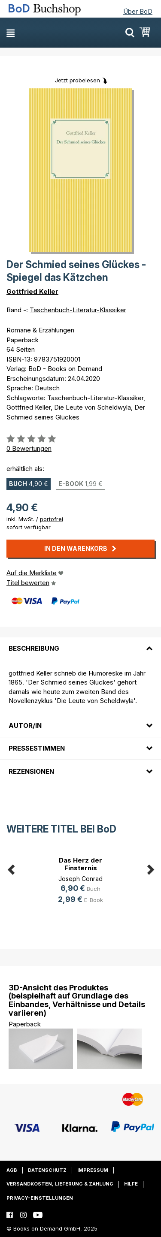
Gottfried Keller (32, 291)
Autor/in (25, 725)
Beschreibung (34, 648)
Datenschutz (47, 1170)
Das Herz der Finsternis (80, 864)
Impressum (92, 1170)
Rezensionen (31, 771)
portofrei (51, 519)
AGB (11, 1170)
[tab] (80, 643)
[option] (80, 881)
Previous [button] (10, 868)
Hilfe (131, 1184)
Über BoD (137, 11)
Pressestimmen (37, 748)
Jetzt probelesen (77, 80)
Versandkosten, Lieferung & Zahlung (59, 1184)
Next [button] (150, 868)
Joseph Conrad (80, 878)
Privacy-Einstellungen (39, 1198)
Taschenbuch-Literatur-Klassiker (78, 310)
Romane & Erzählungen (40, 330)
